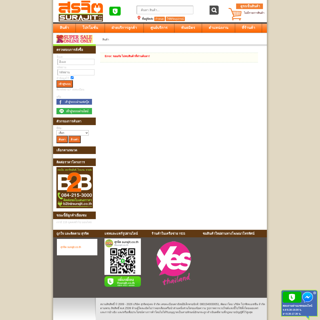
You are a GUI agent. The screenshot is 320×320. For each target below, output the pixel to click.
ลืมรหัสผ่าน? (63, 89)
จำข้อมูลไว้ (62, 78)
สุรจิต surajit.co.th (70, 247)
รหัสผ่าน (61, 67)
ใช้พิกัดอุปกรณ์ (175, 18)
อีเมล (59, 56)
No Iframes (233, 264)
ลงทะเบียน (78, 89)
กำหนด (159, 18)
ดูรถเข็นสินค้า (250, 6)
